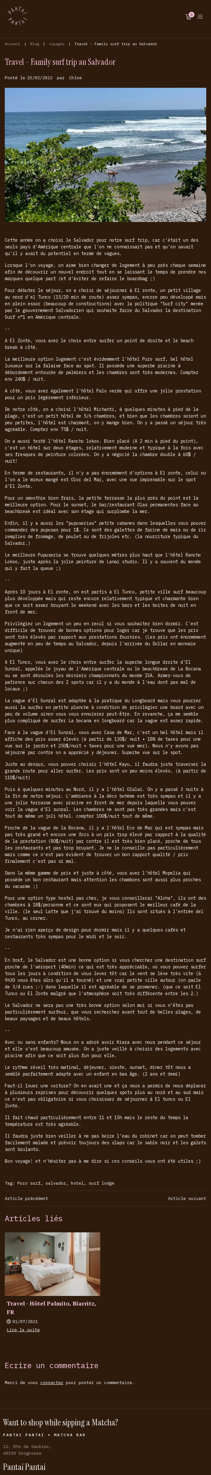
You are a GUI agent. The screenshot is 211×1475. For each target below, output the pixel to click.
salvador (56, 1183)
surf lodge (101, 1183)
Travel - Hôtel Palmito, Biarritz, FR (51, 1307)
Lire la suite (23, 1330)
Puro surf (29, 1183)
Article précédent (26, 1198)
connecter (51, 1382)
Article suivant (187, 1198)
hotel (77, 1183)
